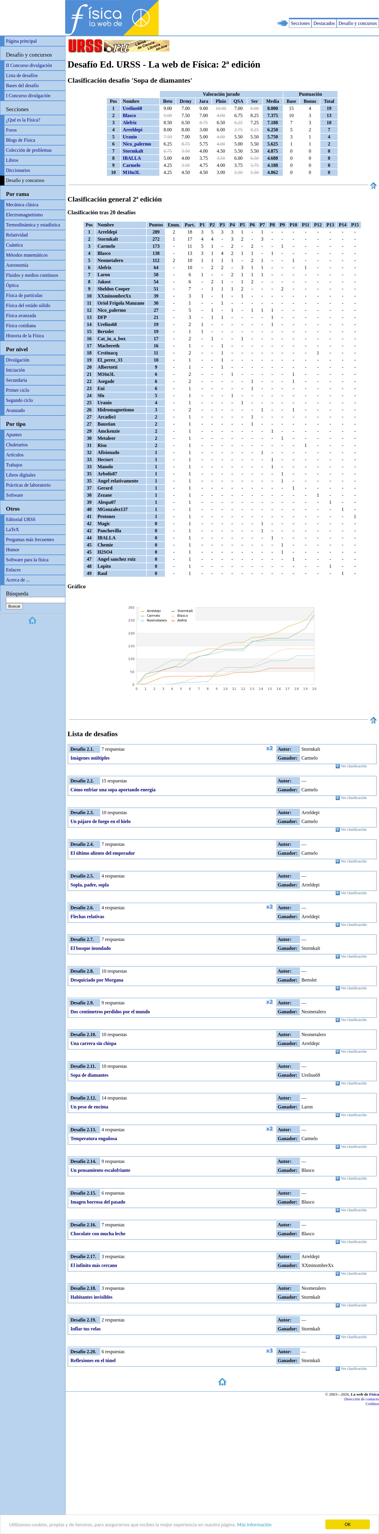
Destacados (324, 23)
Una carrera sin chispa (93, 1043)
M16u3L (131, 172)
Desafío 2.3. (82, 812)
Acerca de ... (18, 579)
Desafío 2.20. (83, 1351)
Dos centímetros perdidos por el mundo (110, 1011)
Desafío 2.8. (82, 971)
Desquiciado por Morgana (96, 979)
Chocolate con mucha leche (97, 1233)
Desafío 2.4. (82, 844)
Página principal (21, 41)
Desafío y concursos (357, 23)
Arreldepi (132, 129)
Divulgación (17, 359)
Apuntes (14, 434)
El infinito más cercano (93, 1265)
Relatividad (17, 234)
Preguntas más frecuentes (30, 539)
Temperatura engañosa (93, 1138)
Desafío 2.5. (82, 875)
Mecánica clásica (22, 204)
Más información (254, 1525)
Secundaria (16, 380)
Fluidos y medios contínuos (32, 275)
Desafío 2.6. (82, 907)
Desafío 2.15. (83, 1193)
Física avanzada (21, 315)
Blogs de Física (20, 140)
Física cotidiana (21, 325)
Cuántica (14, 244)
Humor (12, 549)
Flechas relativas (87, 916)
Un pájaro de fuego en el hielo (100, 821)
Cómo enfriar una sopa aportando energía (112, 789)
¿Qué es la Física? (23, 119)
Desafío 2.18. (83, 1288)
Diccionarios (18, 170)
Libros (12, 160)
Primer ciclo (17, 390)
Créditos (372, 1404)
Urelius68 (132, 108)
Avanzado (15, 410)
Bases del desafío (22, 85)
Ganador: (288, 757)
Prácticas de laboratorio (28, 485)
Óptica (12, 285)
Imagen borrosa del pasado (97, 1201)
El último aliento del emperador (102, 853)
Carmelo (132, 165)
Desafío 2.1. (82, 749)
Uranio (130, 136)
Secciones (300, 23)
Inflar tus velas (85, 1328)
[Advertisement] (309, 9)
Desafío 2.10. (83, 1034)
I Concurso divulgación (28, 95)
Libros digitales (21, 474)
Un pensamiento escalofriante (100, 1170)
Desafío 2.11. (83, 1066)
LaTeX (12, 529)
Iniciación (15, 370)
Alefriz (130, 122)
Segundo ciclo (19, 400)
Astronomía (17, 265)
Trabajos (14, 464)
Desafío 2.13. (83, 1129)
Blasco (129, 115)
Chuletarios (17, 444)
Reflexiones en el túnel (92, 1360)
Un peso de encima (89, 1106)
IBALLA (132, 158)
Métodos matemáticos (27, 255)
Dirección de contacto (361, 1399)
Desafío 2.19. (83, 1319)
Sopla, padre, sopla (89, 884)
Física (374, 1394)
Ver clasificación (351, 766)
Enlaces (13, 569)
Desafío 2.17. (83, 1256)
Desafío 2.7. (82, 939)
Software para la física (27, 559)
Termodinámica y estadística (33, 224)
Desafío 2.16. (83, 1224)
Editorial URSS (21, 519)
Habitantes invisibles (91, 1297)
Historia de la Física (25, 335)
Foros (11, 129)
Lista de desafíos (22, 75)
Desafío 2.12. (83, 1097)
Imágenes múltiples (90, 757)
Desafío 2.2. (82, 780)
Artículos (15, 454)
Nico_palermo (137, 143)
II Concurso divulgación (29, 65)
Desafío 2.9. (82, 1002)
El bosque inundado (90, 948)
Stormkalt (133, 151)
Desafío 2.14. (83, 1161)
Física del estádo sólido (28, 305)
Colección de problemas (29, 150)
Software (14, 495)
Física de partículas (24, 295)
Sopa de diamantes (89, 1075)
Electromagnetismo (24, 214)
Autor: (284, 749)
